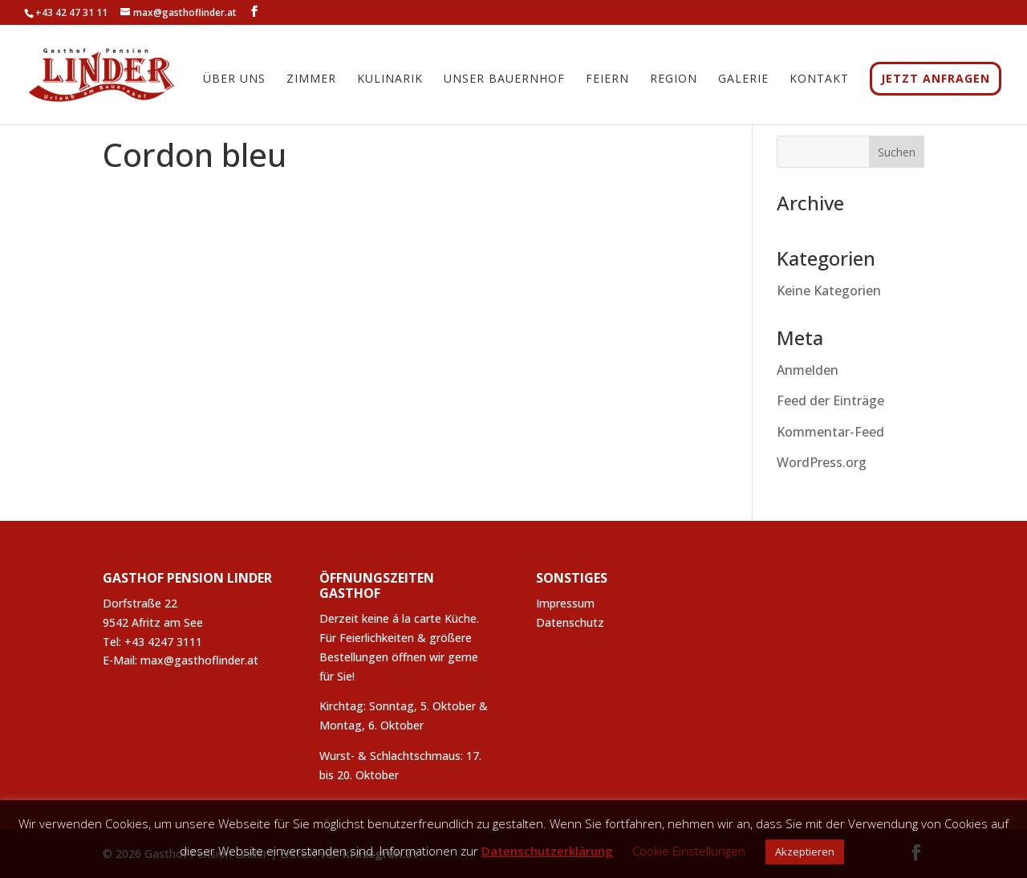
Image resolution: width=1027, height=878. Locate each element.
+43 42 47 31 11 (71, 12)
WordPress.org (822, 462)
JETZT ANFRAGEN (935, 80)
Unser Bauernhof (504, 81)
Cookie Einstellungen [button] (688, 851)
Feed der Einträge (830, 400)
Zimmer (311, 81)
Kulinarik (390, 81)
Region (673, 81)
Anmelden (807, 370)
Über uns (234, 81)
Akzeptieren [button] (804, 851)
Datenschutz (570, 622)
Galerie (743, 81)
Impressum (565, 603)
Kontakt (819, 81)
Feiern (607, 81)
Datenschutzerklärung (547, 851)
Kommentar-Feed (830, 432)
